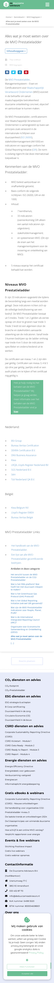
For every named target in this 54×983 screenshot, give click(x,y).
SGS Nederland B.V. (21, 469)
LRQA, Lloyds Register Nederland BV (29, 465)
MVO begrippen (16, 65)
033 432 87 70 (16, 891)
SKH (13, 474)
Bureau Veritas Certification (25, 445)
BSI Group (16, 440)
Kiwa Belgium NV (20, 507)
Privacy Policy (36, 952)
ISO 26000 (26, 137)
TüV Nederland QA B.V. (23, 479)
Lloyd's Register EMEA (22, 512)
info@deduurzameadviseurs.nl (24, 896)
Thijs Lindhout (15, 59)
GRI (34, 149)
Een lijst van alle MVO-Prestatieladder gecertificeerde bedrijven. (27, 559)
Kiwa (13, 460)
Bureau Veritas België (22, 517)
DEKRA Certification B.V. (23, 450)
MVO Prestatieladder (19, 79)
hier (16, 411)
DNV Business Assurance (23, 455)
